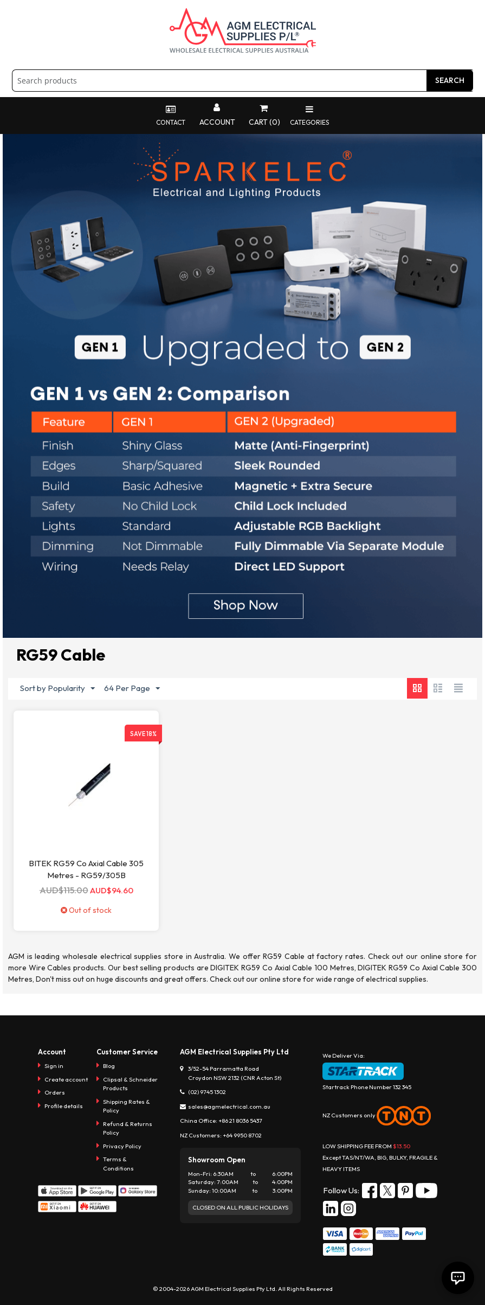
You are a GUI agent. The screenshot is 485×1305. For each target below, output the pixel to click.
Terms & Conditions (118, 1163)
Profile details (63, 1106)
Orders (54, 1092)
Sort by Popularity (57, 689)
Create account (66, 1079)
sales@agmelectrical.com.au (229, 1106)
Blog (109, 1066)
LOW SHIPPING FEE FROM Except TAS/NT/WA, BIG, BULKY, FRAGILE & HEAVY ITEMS (380, 1157)
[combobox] (242, 80)
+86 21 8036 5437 (240, 1120)
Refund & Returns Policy (127, 1128)
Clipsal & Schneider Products (130, 1084)
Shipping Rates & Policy (126, 1106)
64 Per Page (132, 689)
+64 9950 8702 (242, 1135)
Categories (309, 115)
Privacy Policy (122, 1146)
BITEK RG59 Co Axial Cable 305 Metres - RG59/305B (86, 869)
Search (449, 80)
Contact (170, 115)
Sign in (53, 1066)
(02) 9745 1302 (207, 1092)
